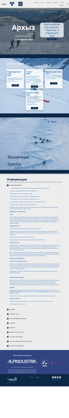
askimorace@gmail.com (56, 379)
